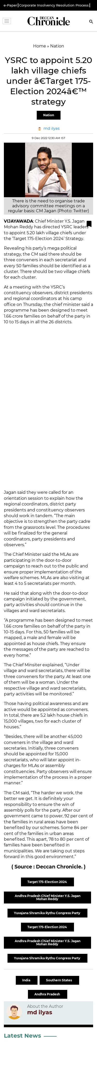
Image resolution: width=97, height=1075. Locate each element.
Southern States (59, 980)
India (26, 980)
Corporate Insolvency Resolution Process (54, 5)
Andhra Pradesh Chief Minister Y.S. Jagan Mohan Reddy (47, 897)
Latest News (22, 1035)
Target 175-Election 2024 (47, 882)
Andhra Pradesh (47, 994)
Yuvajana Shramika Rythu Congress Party (47, 913)
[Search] (91, 22)
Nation (48, 115)
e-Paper (10, 5)
